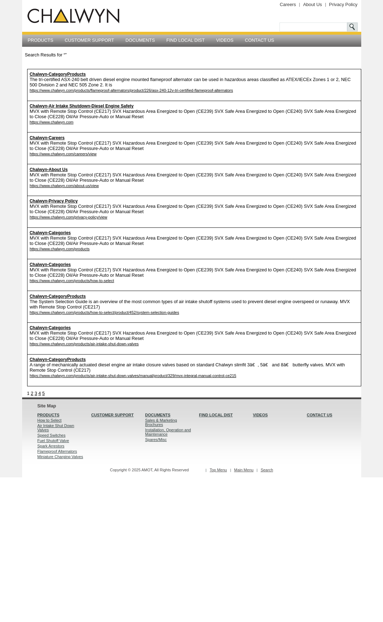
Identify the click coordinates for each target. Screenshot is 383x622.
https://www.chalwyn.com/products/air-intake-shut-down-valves (84, 344)
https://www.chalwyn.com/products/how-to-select (72, 281)
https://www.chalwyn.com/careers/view (63, 154)
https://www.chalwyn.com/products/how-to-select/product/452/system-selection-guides (104, 312)
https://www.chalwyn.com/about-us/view (64, 186)
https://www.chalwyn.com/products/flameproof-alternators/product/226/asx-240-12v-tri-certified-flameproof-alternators (131, 90)
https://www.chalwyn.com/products (60, 249)
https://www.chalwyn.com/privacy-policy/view (68, 217)
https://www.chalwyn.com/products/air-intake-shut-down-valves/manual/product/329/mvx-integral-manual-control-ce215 (133, 375)
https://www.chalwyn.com (52, 122)
